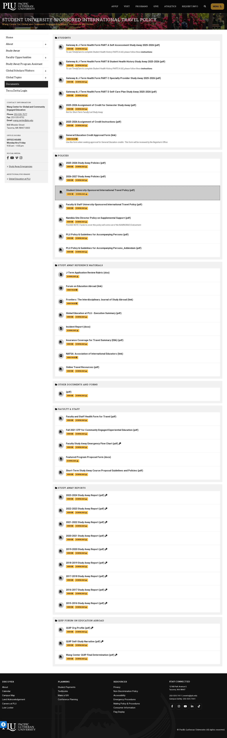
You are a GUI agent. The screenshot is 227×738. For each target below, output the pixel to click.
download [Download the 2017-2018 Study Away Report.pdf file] (81, 580)
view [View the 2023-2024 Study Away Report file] (70, 499)
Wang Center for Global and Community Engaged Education (34, 24)
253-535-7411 (175, 695)
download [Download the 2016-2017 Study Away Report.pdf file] (81, 593)
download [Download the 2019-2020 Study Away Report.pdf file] (81, 553)
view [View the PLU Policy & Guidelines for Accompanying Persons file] (70, 238)
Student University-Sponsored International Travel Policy (97, 190)
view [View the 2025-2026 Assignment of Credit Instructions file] (70, 125)
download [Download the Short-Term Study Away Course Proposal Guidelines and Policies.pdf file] (81, 474)
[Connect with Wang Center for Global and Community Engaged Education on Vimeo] (16, 158)
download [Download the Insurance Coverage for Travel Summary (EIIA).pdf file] (81, 344)
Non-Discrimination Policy (126, 691)
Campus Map (8, 695)
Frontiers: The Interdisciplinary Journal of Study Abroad (96, 299)
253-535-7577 (20, 114)
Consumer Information (124, 707)
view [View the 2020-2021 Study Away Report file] (70, 540)
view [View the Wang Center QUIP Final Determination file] (70, 659)
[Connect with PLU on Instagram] (179, 706)
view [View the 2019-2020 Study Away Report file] (70, 553)
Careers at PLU (9, 703)
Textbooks (63, 691)
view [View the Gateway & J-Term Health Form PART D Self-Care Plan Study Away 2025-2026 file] (70, 95)
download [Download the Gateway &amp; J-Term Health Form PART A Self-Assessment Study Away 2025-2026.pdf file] (81, 49)
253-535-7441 (188, 698)
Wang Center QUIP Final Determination (87, 655)
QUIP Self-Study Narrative (80, 641)
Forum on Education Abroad (81, 286)
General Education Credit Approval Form (88, 135)
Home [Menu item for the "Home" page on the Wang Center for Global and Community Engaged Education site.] (9, 37)
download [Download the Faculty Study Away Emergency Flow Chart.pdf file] (81, 447)
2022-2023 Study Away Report (82, 508)
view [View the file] (70, 396)
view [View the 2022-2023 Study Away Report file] (70, 513)
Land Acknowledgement (13, 699)
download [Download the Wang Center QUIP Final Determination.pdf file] (81, 659)
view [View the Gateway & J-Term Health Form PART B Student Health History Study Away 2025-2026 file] (70, 65)
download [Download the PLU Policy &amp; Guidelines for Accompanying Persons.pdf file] (81, 238)
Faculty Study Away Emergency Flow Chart (89, 443)
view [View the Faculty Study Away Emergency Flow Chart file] (70, 447)
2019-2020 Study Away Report (82, 549)
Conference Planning (68, 699)
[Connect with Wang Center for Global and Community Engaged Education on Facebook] (8, 158)
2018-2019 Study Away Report (82, 562)
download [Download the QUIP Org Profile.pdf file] (81, 632)
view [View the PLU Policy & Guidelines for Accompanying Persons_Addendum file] (70, 252)
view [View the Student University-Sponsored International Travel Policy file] (70, 194)
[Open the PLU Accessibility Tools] (3, 724)
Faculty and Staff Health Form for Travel (88, 416)
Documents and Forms (81, 24)
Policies (62, 155)
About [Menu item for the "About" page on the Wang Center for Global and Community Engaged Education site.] (9, 44)
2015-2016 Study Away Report (82, 603)
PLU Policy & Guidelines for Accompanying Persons (94, 234)
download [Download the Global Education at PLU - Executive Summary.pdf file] (81, 317)
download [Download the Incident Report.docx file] (72, 330)
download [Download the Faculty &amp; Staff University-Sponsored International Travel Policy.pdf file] (81, 208)
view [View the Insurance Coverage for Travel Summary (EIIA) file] (70, 344)
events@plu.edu (188, 695)
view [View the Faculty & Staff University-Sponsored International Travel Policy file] (70, 208)
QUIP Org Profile (75, 628)
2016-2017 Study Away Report (82, 589)
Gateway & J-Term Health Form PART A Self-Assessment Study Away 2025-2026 (110, 45)
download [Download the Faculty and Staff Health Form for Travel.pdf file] (81, 420)
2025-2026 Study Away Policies (83, 163)
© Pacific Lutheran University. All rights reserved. (201, 730)
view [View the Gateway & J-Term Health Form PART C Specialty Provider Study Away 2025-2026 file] (70, 82)
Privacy (117, 687)
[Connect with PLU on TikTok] (199, 706)
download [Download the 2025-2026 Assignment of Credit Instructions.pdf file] (81, 125)
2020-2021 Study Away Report (82, 535)
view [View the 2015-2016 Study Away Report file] (70, 607)
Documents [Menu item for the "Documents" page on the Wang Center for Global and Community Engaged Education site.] (12, 84)
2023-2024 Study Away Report (82, 495)
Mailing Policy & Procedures (127, 703)
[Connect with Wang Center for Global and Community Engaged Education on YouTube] (12, 158)
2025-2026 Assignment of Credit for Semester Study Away (98, 105)
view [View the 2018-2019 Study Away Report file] (70, 567)
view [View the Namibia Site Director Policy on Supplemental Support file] (70, 222)
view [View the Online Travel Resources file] (70, 371)
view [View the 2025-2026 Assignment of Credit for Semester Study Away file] (70, 109)
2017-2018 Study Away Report (82, 576)
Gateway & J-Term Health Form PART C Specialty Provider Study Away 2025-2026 (110, 78)
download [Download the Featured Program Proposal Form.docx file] (72, 461)
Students (63, 38)
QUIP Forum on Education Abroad (79, 620)
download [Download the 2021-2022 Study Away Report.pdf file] (81, 526)
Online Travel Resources (79, 367)
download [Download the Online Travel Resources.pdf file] (81, 371)
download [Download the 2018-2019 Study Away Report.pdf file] (81, 567)
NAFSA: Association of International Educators (91, 353)
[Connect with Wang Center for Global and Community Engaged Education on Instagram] (21, 158)
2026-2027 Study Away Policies (83, 176)
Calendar (6, 691)
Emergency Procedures (125, 699)
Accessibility (119, 695)
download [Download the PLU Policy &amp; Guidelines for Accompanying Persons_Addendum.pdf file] (81, 252)
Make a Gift (63, 695)
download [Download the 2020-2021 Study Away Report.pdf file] (81, 540)
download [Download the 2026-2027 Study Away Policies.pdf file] (81, 180)
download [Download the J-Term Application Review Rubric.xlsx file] (72, 276)
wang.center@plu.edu (23, 120)
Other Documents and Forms (76, 384)
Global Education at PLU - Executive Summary (91, 313)
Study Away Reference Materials (79, 265)
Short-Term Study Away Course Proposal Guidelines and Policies (101, 470)
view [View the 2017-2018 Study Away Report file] (70, 580)
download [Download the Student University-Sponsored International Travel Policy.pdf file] (81, 194)
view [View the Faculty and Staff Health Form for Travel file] (70, 420)
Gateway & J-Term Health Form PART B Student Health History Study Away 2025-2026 (112, 61)
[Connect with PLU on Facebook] (172, 706)
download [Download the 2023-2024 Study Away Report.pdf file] (81, 499)
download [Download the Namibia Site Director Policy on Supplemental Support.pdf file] (81, 222)
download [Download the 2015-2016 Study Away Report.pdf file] (81, 607)
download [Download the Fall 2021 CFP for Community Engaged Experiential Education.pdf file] (81, 434)
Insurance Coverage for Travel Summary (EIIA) (91, 340)
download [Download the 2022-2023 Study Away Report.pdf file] (81, 513)
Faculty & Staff (67, 409)
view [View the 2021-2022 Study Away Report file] (70, 526)
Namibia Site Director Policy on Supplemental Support (95, 218)
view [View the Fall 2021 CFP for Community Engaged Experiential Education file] (70, 434)
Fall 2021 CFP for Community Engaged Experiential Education (99, 430)
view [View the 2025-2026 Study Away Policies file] (70, 167)
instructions (146, 52)
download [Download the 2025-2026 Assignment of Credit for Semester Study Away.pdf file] (81, 109)
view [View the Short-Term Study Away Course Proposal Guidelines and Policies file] (70, 474)
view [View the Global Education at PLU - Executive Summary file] (70, 317)
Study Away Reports (70, 488)
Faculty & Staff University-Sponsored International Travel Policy (101, 204)
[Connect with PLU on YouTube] (185, 706)
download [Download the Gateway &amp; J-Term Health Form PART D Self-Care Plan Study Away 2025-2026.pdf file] (81, 95)
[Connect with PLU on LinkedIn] (192, 706)
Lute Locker (7, 707)
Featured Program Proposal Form (84, 457)
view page (72, 139)
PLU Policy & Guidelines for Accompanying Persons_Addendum (101, 248)
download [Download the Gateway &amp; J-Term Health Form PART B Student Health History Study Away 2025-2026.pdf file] (81, 65)
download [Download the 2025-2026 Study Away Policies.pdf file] (81, 167)
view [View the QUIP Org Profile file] (70, 632)
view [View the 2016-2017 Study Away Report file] (70, 593)
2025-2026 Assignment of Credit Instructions (90, 121)
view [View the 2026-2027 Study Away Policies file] (70, 180)
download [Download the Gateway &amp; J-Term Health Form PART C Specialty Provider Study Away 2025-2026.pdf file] (81, 82)
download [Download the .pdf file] (81, 396)
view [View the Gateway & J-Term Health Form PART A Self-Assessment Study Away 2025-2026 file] (70, 49)
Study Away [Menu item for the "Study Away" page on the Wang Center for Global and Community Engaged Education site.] (13, 50)
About (5, 687)
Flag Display (119, 712)
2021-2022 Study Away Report (82, 522)
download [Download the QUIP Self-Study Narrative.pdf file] (81, 645)
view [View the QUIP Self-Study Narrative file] (70, 645)
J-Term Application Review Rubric (84, 272)
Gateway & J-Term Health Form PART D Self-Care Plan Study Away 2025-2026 (108, 91)
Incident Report (74, 326)
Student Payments (66, 687)
